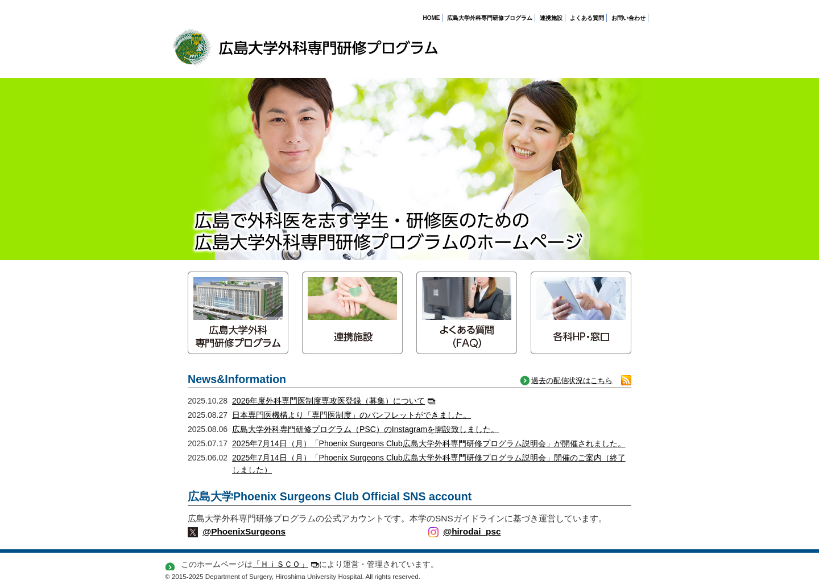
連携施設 (551, 18)
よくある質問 (587, 18)
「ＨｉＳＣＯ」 (286, 564)
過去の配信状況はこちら (572, 380)
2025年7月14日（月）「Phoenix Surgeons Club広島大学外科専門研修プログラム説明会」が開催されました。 (429, 443)
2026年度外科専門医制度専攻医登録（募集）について (334, 400)
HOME (431, 18)
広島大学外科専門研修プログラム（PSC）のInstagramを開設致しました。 (365, 429)
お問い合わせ (628, 18)
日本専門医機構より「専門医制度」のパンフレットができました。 (351, 415)
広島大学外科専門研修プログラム (489, 18)
